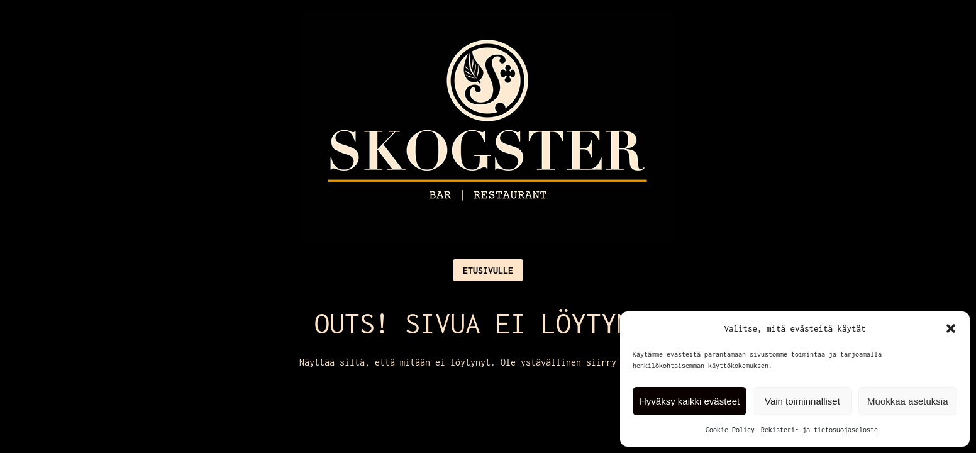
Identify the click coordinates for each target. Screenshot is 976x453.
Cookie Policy (730, 429)
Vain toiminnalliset (802, 401)
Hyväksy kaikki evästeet (690, 401)
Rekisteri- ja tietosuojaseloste (819, 429)
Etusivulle (488, 270)
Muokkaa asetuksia (907, 401)
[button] (951, 328)
